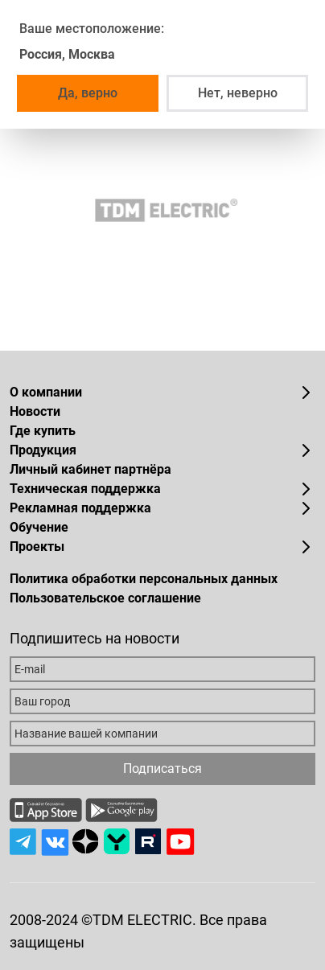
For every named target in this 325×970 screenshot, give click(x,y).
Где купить (43, 430)
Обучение (39, 527)
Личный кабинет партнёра (90, 469)
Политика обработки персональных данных (144, 578)
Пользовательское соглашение (105, 598)
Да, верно (87, 93)
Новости (35, 411)
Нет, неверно (238, 93)
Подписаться (162, 768)
